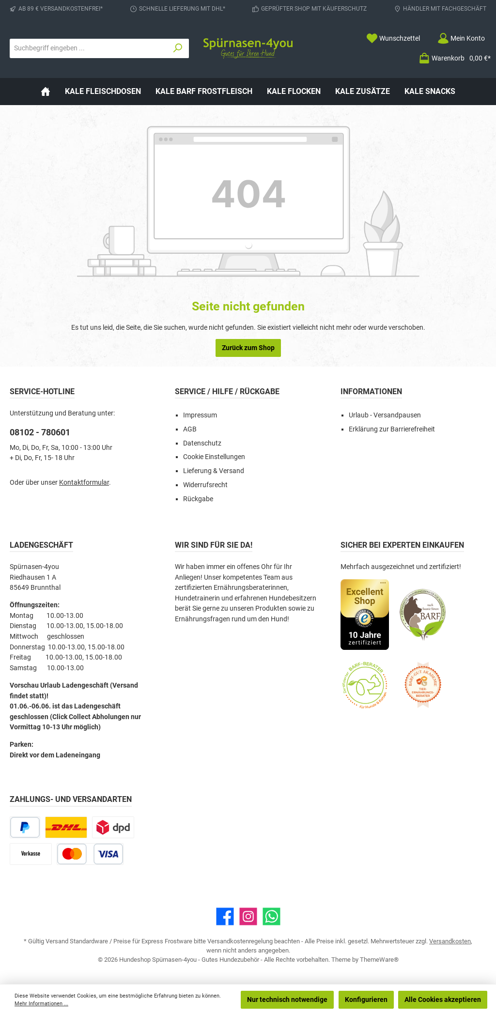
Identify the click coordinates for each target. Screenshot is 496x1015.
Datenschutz (202, 443)
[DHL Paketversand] (66, 827)
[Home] (45, 91)
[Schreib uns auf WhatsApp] (271, 916)
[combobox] (89, 48)
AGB (190, 429)
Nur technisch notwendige (287, 999)
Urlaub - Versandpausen (385, 415)
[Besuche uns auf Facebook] (225, 916)
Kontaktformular (84, 482)
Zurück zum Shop (248, 348)
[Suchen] (178, 48)
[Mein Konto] (461, 38)
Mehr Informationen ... (41, 1003)
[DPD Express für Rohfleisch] (113, 827)
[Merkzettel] (393, 38)
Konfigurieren (366, 999)
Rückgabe (198, 499)
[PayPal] (25, 827)
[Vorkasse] (31, 854)
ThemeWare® (379, 959)
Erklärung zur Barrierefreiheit (392, 429)
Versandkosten (450, 941)
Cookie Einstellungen (214, 457)
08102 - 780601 (40, 432)
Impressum (200, 415)
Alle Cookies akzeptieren (442, 999)
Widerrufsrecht (205, 485)
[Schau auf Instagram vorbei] (248, 916)
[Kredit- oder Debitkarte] (90, 854)
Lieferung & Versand (213, 471)
